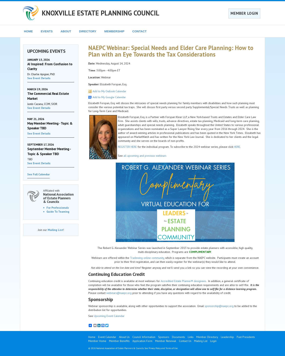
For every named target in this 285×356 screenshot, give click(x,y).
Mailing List (55, 230)
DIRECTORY (87, 31)
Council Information (143, 337)
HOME (28, 31)
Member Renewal (165, 341)
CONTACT (139, 31)
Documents (178, 337)
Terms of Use (171, 348)
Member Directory (207, 337)
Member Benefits (119, 341)
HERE (237, 147)
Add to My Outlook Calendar (109, 91)
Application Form (142, 341)
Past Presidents (246, 337)
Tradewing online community (147, 258)
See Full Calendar (38, 174)
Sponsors (163, 337)
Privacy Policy (155, 348)
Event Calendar (107, 337)
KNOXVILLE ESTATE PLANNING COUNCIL (100, 13)
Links (191, 337)
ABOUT (66, 31)
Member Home (97, 341)
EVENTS (47, 31)
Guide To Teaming (58, 211)
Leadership (227, 337)
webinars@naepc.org (119, 293)
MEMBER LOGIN (244, 13)
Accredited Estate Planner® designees (183, 281)
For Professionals (58, 207)
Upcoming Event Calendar (109, 316)
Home (91, 337)
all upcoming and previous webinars (145, 155)
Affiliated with (58, 196)
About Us (124, 337)
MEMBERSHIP (114, 31)
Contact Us (185, 341)
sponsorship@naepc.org (219, 306)
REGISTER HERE (127, 147)
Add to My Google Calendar (109, 97)
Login (213, 341)
